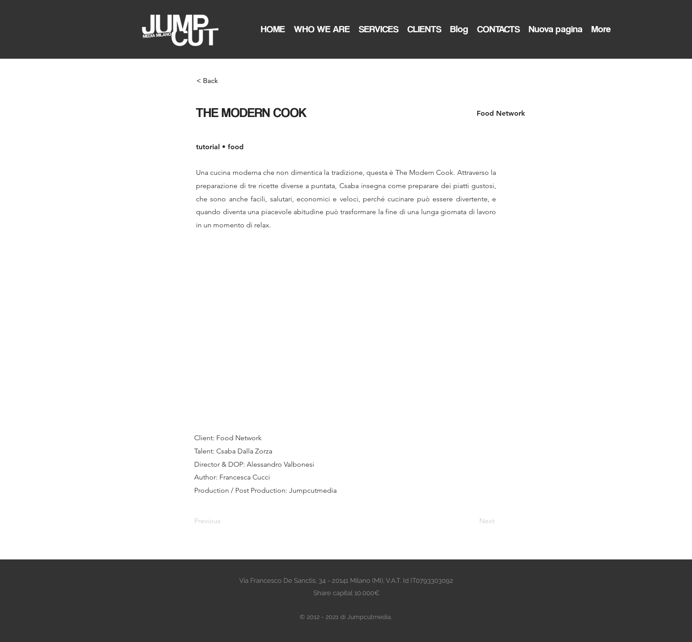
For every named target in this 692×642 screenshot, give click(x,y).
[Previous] (223, 521)
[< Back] (225, 81)
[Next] (472, 521)
